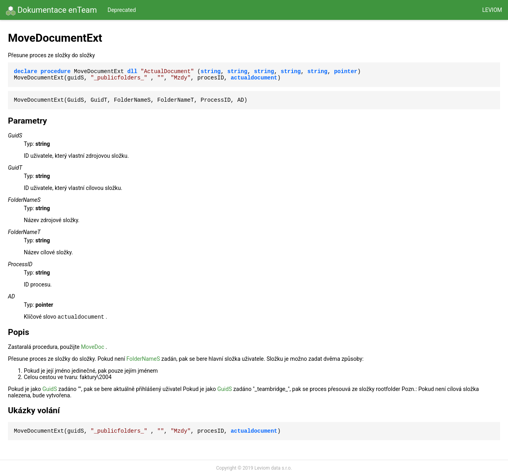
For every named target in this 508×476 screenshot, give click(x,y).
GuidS (49, 389)
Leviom (492, 10)
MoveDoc (92, 347)
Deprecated (122, 10)
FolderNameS (143, 359)
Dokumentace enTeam (51, 10)
